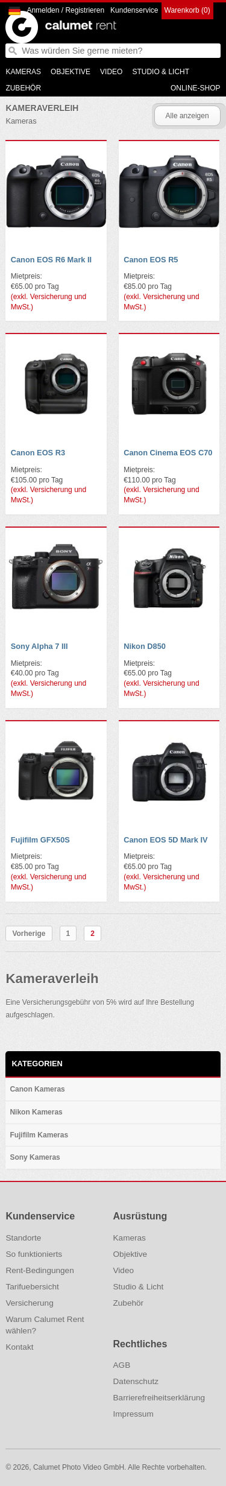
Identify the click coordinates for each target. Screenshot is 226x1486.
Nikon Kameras (36, 1112)
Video (111, 72)
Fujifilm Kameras (39, 1135)
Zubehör (23, 88)
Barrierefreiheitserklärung (159, 1397)
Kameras (23, 72)
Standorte (23, 1237)
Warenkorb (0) (187, 10)
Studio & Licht (160, 72)
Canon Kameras (37, 1089)
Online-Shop (196, 88)
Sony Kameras (35, 1157)
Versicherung (29, 1302)
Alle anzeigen (187, 116)
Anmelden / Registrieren (65, 10)
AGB (122, 1365)
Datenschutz (136, 1381)
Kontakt (19, 1347)
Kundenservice (134, 10)
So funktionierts (33, 1254)
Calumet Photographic (21, 27)
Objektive (70, 72)
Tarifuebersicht (31, 1286)
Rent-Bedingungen (39, 1270)
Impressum (133, 1413)
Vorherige (28, 933)
